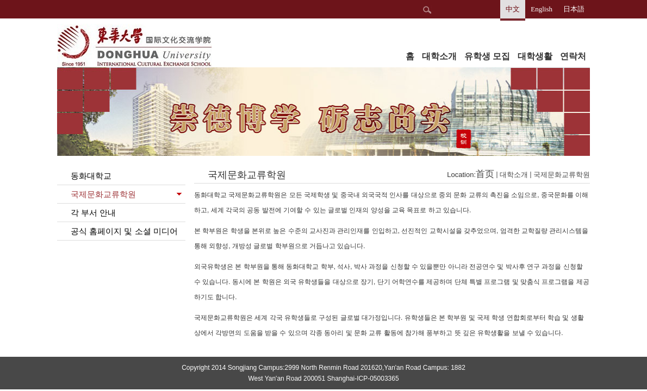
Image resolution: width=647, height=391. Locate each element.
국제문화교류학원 (561, 175)
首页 (485, 174)
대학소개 (514, 175)
